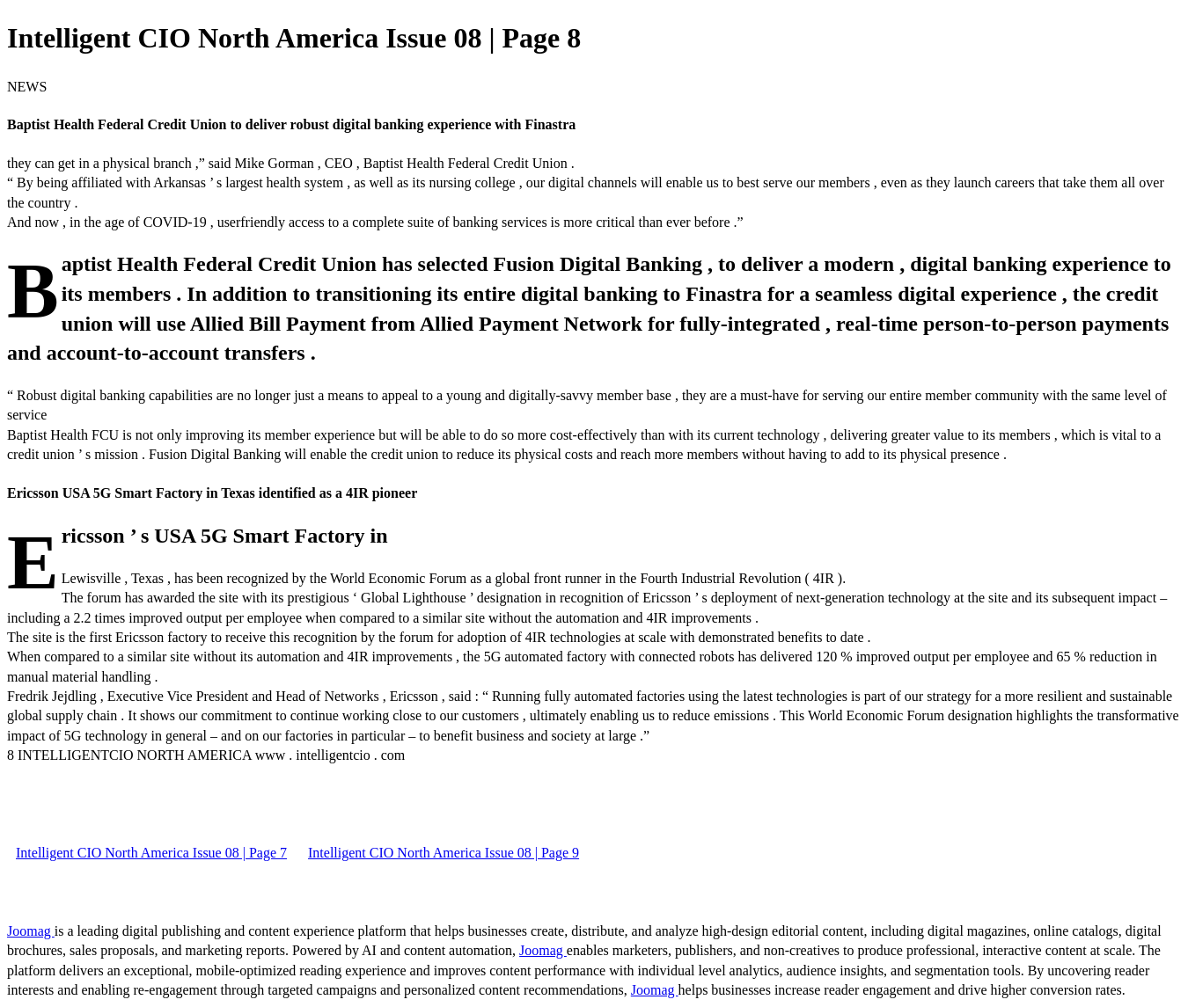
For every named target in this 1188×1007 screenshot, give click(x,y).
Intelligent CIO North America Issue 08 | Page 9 (443, 852)
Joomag (31, 930)
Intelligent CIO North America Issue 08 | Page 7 (151, 852)
